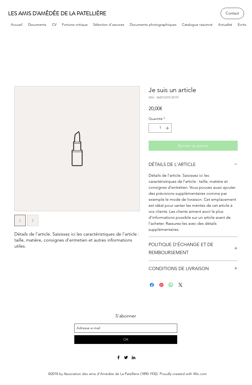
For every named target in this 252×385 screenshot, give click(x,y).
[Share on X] (180, 285)
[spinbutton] (160, 128)
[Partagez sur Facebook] (152, 285)
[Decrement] (152, 128)
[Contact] (232, 13)
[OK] (125, 339)
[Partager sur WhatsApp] (171, 285)
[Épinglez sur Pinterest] (161, 285)
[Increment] (168, 128)
